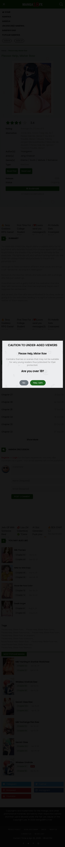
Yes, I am (38, 383)
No (23, 383)
